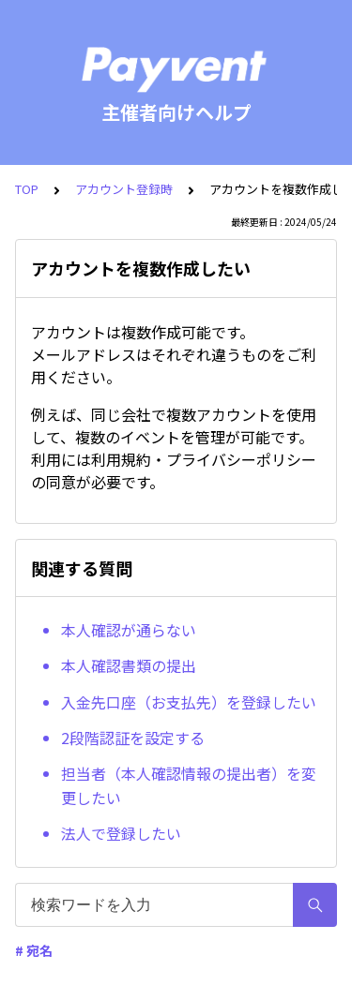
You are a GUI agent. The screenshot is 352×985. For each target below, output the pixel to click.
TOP (26, 189)
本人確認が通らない (128, 630)
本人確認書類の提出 (128, 665)
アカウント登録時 (124, 189)
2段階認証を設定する (133, 737)
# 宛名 (34, 950)
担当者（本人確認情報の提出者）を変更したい (188, 785)
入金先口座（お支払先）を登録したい (188, 702)
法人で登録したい (121, 833)
